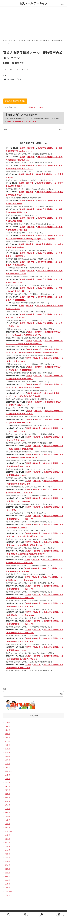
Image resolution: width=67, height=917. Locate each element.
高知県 (7, 865)
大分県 (7, 884)
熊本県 (7, 880)
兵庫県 (7, 824)
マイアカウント (42, 915)
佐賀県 (7, 873)
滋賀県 (7, 813)
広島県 (7, 846)
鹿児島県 (8, 891)
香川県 (7, 858)
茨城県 (7, 749)
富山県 (7, 786)
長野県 (7, 779)
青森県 (7, 726)
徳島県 (7, 854)
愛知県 (7, 805)
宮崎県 (7, 888)
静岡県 (7, 801)
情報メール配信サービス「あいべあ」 (22, 121)
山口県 (7, 850)
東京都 (7, 767)
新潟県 (7, 782)
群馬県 (7, 756)
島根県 (7, 839)
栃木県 (7, 752)
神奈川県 (8, 771)
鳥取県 (7, 835)
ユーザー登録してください (32, 107)
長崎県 (7, 876)
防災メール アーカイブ (33, 3)
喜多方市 (19, 63)
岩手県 (7, 730)
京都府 (7, 816)
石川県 (7, 790)
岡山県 (7, 843)
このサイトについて (58, 915)
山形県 (7, 741)
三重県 (7, 809)
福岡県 (7, 869)
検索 (60, 129)
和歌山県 (8, 831)
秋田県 (7, 737)
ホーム (8, 915)
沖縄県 (7, 895)
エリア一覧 (25, 915)
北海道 (7, 722)
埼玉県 (7, 760)
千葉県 (7, 764)
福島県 (22, 148)
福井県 (7, 794)
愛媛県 (7, 861)
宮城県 (7, 734)
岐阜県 (7, 798)
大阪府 (7, 820)
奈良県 (7, 828)
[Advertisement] (33, 22)
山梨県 (7, 775)
